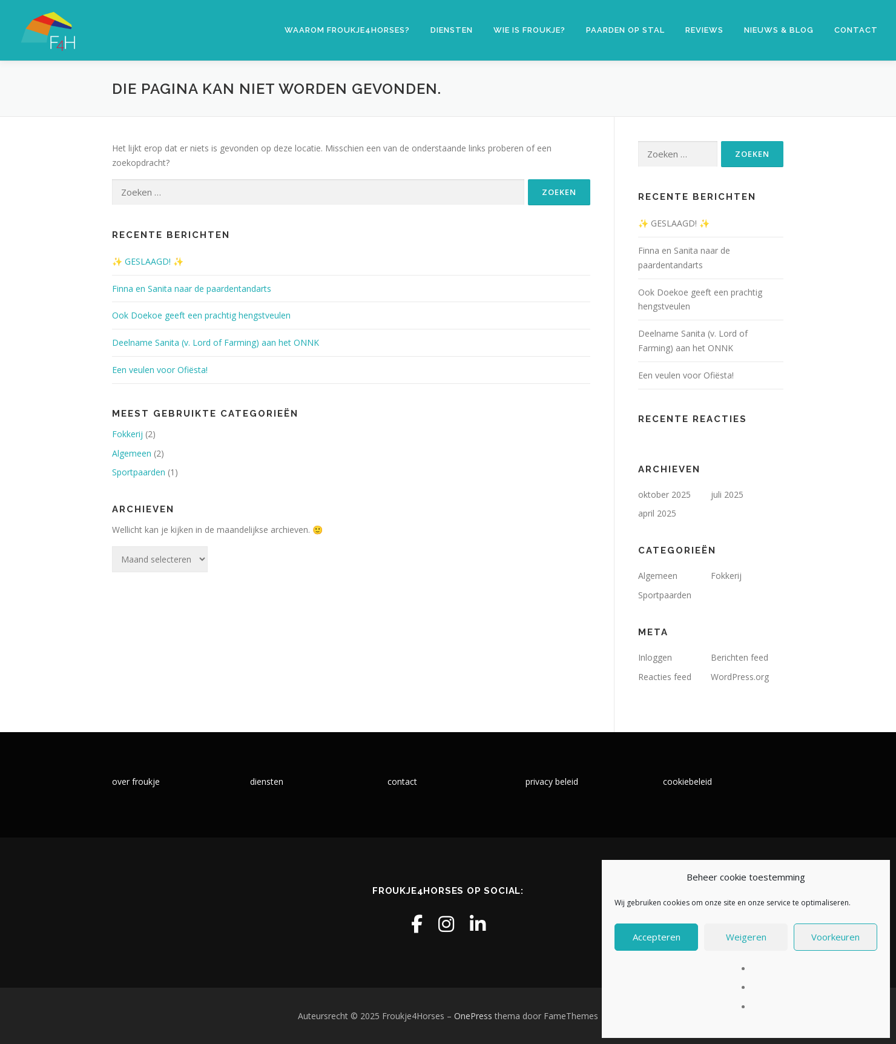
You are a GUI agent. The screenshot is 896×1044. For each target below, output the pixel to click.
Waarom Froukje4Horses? (347, 30)
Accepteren (656, 937)
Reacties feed (664, 676)
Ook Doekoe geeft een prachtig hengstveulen (201, 315)
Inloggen (655, 657)
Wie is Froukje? (529, 30)
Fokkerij (127, 434)
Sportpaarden (138, 472)
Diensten (451, 30)
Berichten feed (739, 657)
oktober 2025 (664, 494)
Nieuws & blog (779, 30)
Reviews (704, 30)
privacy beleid (551, 781)
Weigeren (746, 937)
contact (402, 781)
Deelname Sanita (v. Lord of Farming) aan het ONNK (215, 342)
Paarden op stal (625, 30)
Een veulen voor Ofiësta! (160, 369)
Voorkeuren (835, 937)
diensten (266, 781)
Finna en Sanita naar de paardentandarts (191, 288)
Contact (856, 30)
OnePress (473, 1016)
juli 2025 (727, 494)
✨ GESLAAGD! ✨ (147, 261)
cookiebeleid (687, 781)
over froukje (136, 781)
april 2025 (657, 513)
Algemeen (131, 453)
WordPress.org (740, 676)
